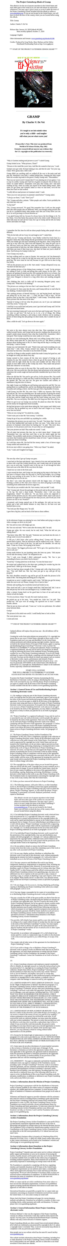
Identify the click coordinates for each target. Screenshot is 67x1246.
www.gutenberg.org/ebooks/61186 (42, 38)
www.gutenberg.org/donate (19, 1178)
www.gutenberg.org (16, 13)
